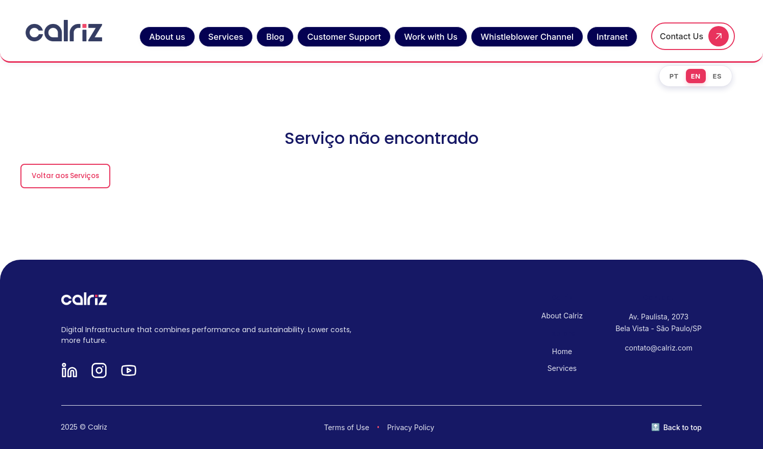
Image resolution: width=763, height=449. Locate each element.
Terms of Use (346, 427)
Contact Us (681, 36)
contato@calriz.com (659, 347)
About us (167, 37)
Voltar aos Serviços (65, 176)
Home (562, 351)
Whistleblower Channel (527, 37)
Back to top (682, 427)
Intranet (612, 37)
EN (696, 76)
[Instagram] (99, 371)
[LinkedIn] (69, 371)
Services (226, 37)
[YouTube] (129, 371)
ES (717, 76)
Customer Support (344, 37)
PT (674, 76)
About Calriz (562, 315)
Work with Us (431, 37)
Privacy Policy (411, 427)
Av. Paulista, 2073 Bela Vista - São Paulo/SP (658, 322)
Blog (275, 37)
